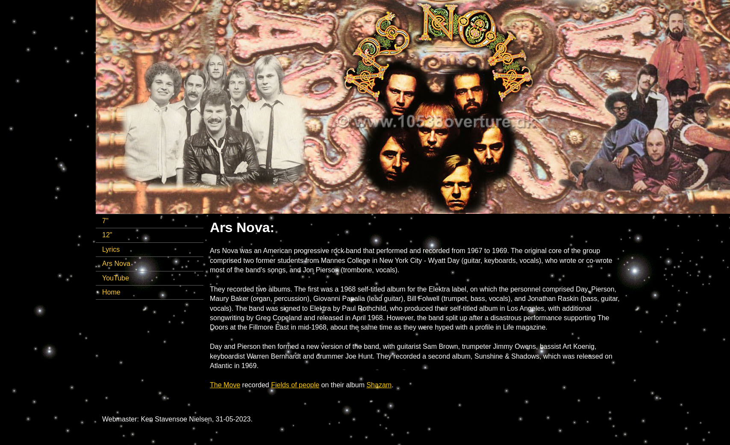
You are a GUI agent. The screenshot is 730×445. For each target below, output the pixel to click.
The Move (225, 385)
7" (105, 220)
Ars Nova (116, 263)
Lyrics (111, 249)
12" (107, 235)
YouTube (115, 278)
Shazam (378, 385)
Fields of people (295, 385)
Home (111, 292)
